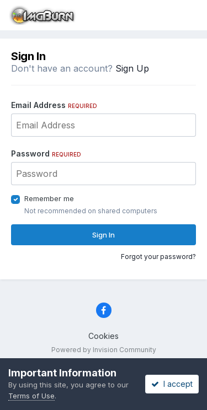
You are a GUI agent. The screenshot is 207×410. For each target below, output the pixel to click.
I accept (172, 384)
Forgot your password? (158, 256)
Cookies (103, 336)
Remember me (49, 198)
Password (46, 153)
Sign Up (132, 68)
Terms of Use (31, 395)
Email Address (54, 105)
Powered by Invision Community (103, 350)
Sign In (103, 234)
